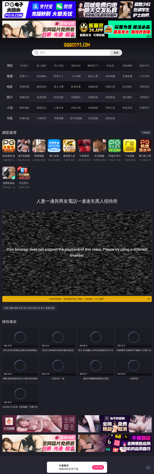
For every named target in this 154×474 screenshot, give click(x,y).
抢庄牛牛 (144, 65)
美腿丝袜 (93, 97)
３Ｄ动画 (76, 76)
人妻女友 (58, 107)
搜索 (116, 52)
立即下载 (98, 467)
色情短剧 (110, 118)
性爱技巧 (144, 107)
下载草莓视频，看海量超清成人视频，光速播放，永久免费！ (99, 299)
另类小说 (110, 107)
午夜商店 (41, 118)
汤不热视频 (76, 118)
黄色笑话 (127, 107)
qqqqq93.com (77, 45)
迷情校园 (93, 107)
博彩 (10, 65)
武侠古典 (76, 107)
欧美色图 (58, 97)
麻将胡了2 (93, 65)
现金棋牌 (127, 65)
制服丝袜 (93, 86)
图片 (10, 97)
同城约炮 (24, 118)
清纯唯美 (110, 97)
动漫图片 (76, 97)
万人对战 (58, 65)
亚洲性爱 (24, 86)
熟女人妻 (93, 76)
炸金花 (110, 65)
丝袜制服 (110, 76)
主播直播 (127, 76)
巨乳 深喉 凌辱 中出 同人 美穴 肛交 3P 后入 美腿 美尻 (29, 307)
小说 (10, 108)
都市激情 (24, 107)
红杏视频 (93, 118)
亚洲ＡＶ (24, 76)
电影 (10, 87)
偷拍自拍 (41, 86)
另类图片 (144, 97)
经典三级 (110, 86)
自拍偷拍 (41, 76)
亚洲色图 (41, 97)
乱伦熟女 (127, 86)
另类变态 (144, 86)
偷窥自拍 (24, 97)
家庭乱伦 (41, 107)
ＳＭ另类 (144, 76)
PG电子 (24, 65)
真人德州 (41, 65)
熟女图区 (127, 97)
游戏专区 (76, 65)
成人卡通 (58, 86)
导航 (10, 118)
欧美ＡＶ (58, 76)
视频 (10, 76)
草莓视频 (58, 118)
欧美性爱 (76, 86)
